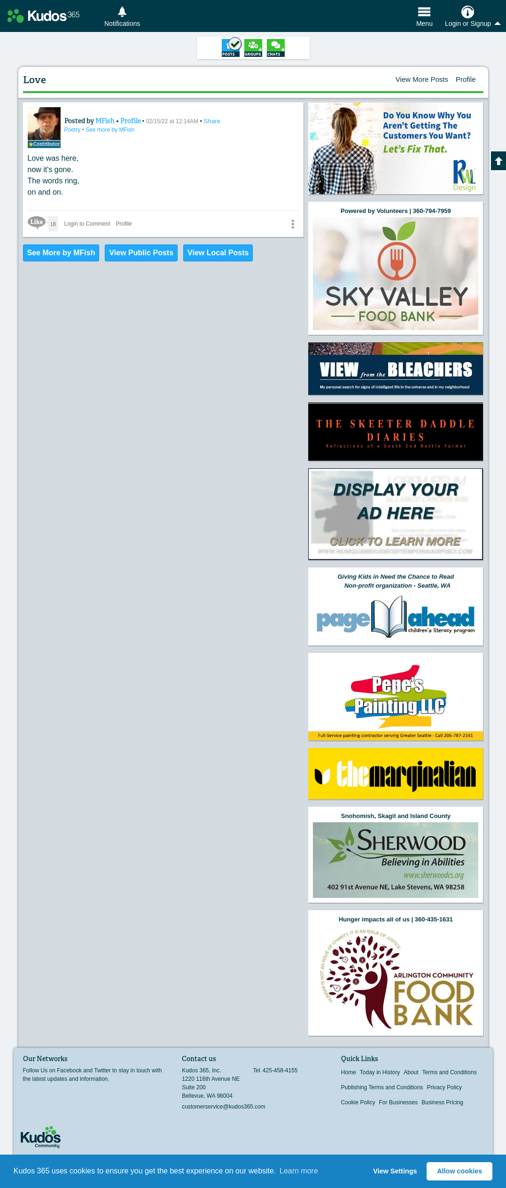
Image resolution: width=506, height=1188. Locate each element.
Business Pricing (442, 1102)
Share (201, 120)
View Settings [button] (395, 1171)
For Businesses (398, 1102)
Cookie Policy (358, 1102)
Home (348, 1072)
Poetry (71, 129)
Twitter (46, 1093)
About (411, 1072)
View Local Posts (218, 250)
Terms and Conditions (449, 1072)
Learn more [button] (299, 1171)
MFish (98, 120)
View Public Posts (141, 250)
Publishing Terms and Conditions (382, 1087)
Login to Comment (88, 221)
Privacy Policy (444, 1087)
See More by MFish (61, 250)
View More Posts (422, 79)
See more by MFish (107, 129)
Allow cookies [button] (459, 1171)
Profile (466, 79)
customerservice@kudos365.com (223, 1106)
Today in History (380, 1072)
